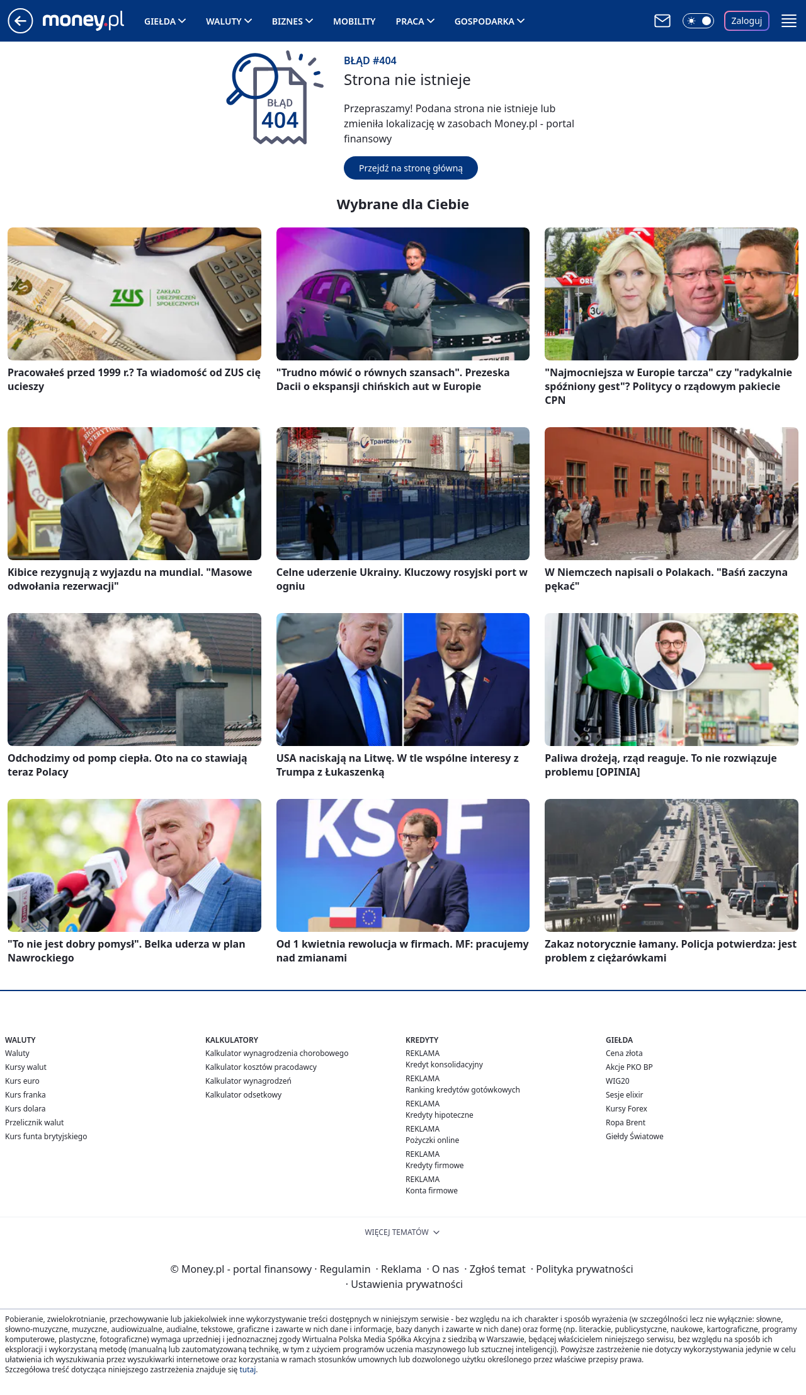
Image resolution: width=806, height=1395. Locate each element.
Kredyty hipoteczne (440, 1115)
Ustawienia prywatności (404, 1284)
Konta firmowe (432, 1190)
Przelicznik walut (34, 1122)
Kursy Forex (626, 1108)
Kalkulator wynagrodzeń (248, 1081)
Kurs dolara (25, 1108)
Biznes (287, 21)
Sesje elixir (624, 1094)
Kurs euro (22, 1081)
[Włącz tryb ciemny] (698, 20)
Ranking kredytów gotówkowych (463, 1089)
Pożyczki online (432, 1140)
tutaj (247, 1369)
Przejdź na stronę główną (411, 168)
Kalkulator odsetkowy (243, 1094)
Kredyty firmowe (435, 1165)
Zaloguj (747, 20)
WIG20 (618, 1081)
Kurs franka (25, 1094)
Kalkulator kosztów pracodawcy (261, 1067)
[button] (789, 21)
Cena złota (624, 1053)
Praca (410, 21)
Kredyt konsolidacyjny (444, 1064)
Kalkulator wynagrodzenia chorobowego (276, 1053)
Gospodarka (484, 21)
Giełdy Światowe (635, 1136)
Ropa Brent (625, 1122)
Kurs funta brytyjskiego (46, 1136)
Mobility (354, 21)
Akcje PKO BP (629, 1067)
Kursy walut (26, 1067)
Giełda (160, 21)
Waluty (224, 21)
